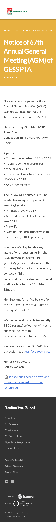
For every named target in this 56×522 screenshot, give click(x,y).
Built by (21, 503)
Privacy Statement (14, 466)
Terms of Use (11, 472)
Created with (22, 496)
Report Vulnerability (15, 460)
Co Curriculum (13, 436)
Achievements (13, 424)
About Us (10, 418)
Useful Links (12, 448)
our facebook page (37, 351)
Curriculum (11, 430)
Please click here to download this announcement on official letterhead (26, 382)
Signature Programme (17, 442)
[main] (28, 208)
